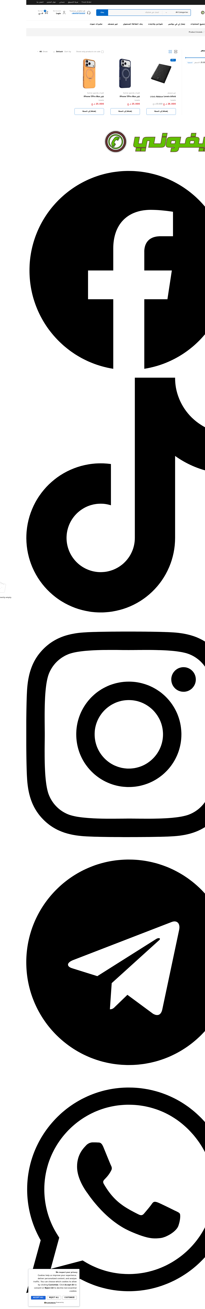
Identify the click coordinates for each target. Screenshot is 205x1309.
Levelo (147, 100)
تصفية (163, 63)
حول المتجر (25, 2)
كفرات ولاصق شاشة (105, 93)
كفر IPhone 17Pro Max (103, 97)
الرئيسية (191, 32)
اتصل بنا (13, 2)
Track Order (60, 2)
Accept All (12, 1298)
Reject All (28, 1298)
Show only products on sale (62, 52)
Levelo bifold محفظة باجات (137, 97)
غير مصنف (145, 93)
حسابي (35, 2)
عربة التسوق (47, 2)
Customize (43, 1298)
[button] (135, 111)
